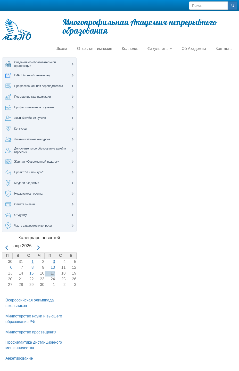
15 (31, 273)
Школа (61, 49)
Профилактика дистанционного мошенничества (34, 345)
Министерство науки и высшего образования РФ (34, 319)
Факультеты (159, 49)
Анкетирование (19, 358)
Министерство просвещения (31, 332)
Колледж (130, 49)
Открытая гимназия (94, 49)
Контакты (223, 49)
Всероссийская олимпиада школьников (30, 303)
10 (53, 267)
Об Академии (193, 49)
